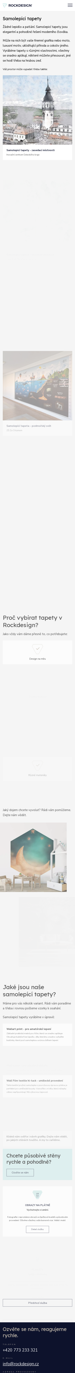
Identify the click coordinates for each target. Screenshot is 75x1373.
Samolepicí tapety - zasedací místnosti (31, 150)
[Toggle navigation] (70, 5)
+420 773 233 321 (20, 1350)
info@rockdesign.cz (21, 1364)
